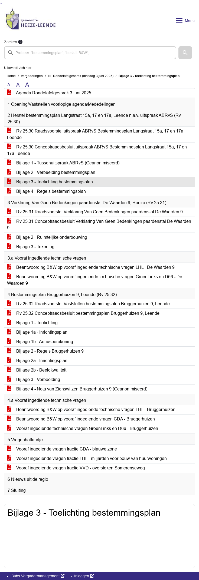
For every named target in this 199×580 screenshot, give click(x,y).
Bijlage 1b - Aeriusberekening (40, 341)
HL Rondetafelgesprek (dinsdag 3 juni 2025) (80, 76)
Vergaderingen (32, 76)
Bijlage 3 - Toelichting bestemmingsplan (50, 182)
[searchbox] (90, 52)
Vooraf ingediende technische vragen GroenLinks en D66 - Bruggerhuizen (82, 428)
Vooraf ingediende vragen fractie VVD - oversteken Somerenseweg (76, 468)
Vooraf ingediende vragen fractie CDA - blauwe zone (62, 449)
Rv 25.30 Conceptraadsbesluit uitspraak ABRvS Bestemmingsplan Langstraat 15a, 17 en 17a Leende (97, 150)
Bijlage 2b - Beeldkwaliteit (36, 370)
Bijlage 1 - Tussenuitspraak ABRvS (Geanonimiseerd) (63, 163)
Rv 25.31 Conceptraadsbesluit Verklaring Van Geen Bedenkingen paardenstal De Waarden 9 (99, 224)
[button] (185, 52)
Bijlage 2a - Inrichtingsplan (37, 360)
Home (11, 76)
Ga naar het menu (1, 3)
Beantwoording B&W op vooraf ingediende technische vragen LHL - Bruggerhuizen (91, 409)
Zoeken (10, 42)
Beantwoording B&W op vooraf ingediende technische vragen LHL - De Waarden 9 (91, 267)
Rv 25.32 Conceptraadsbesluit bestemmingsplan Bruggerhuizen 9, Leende (83, 313)
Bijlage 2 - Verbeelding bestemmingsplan (51, 172)
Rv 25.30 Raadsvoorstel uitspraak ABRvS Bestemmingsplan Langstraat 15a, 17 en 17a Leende (95, 134)
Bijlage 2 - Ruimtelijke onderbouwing (47, 237)
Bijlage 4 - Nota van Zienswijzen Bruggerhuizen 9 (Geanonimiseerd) (77, 389)
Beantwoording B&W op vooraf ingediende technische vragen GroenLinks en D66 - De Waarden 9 (94, 280)
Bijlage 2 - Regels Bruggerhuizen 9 (45, 351)
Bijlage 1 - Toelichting (32, 322)
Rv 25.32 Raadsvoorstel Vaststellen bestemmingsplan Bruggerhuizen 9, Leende (88, 303)
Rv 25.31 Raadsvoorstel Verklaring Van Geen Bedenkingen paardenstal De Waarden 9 (95, 212)
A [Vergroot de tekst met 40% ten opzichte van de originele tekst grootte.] (27, 85)
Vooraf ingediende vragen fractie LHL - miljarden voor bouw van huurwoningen (87, 458)
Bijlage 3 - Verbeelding (33, 379)
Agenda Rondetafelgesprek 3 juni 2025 (49, 93)
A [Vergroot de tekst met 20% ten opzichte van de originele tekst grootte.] (18, 85)
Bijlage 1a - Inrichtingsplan (37, 332)
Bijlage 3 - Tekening (30, 246)
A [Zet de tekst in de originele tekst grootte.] (8, 84)
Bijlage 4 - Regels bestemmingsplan (46, 191)
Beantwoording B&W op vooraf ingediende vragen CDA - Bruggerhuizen (81, 419)
